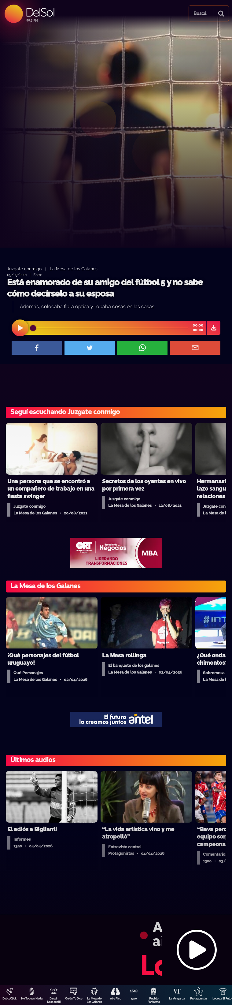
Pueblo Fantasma (154, 1000)
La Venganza (177, 998)
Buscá (199, 13)
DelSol (39, 12)
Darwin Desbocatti (54, 1000)
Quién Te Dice (73, 998)
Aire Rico (115, 998)
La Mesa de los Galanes (74, 268)
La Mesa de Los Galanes (94, 1000)
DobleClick (9, 998)
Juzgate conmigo (24, 268)
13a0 (134, 998)
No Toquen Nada (31, 998)
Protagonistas (198, 998)
